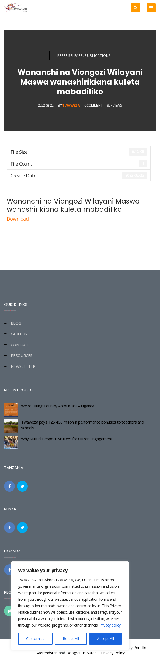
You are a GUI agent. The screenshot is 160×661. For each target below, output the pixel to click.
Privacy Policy (113, 652)
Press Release (69, 55)
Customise (35, 638)
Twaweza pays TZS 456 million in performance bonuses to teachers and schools (82, 424)
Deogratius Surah (81, 652)
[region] (70, 605)
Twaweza (71, 105)
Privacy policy (110, 625)
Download (18, 218)
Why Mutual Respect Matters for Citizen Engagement (66, 438)
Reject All (71, 638)
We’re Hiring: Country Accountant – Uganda (57, 405)
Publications (98, 55)
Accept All (105, 638)
